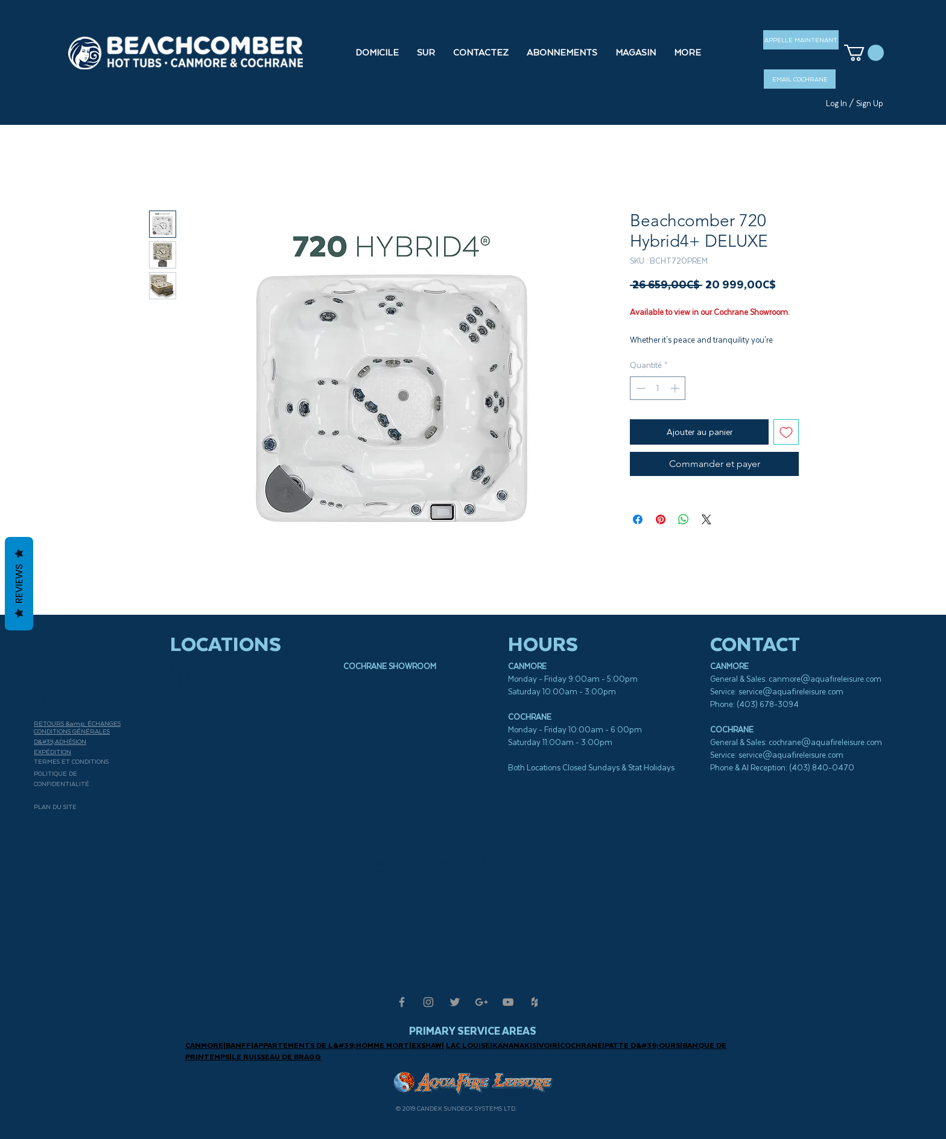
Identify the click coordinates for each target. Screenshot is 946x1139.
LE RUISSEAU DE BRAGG (276, 1056)
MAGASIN (57, 703)
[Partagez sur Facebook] (637, 519)
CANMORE (204, 1045)
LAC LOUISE (468, 1045)
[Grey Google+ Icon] (481, 1002)
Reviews (19, 583)
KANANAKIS (514, 1045)
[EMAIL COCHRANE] (800, 79)
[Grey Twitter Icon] (455, 1002)
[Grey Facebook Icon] (401, 1002)
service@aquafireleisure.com (790, 691)
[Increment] (676, 388)
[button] (635, 52)
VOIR (548, 1045)
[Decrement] (640, 388)
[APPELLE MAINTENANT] (801, 39)
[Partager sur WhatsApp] (683, 519)
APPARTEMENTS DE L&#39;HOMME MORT (331, 1045)
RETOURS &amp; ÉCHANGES (77, 723)
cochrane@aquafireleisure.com (825, 742)
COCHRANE (581, 1045)
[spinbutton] (658, 388)
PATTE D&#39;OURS (642, 1045)
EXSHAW (426, 1045)
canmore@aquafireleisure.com (825, 679)
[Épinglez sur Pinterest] (660, 519)
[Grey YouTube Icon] (508, 1002)
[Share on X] (706, 519)
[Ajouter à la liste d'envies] (786, 432)
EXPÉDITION (52, 751)
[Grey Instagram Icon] (428, 1002)
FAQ (45, 666)
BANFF (238, 1045)
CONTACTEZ (66, 694)
